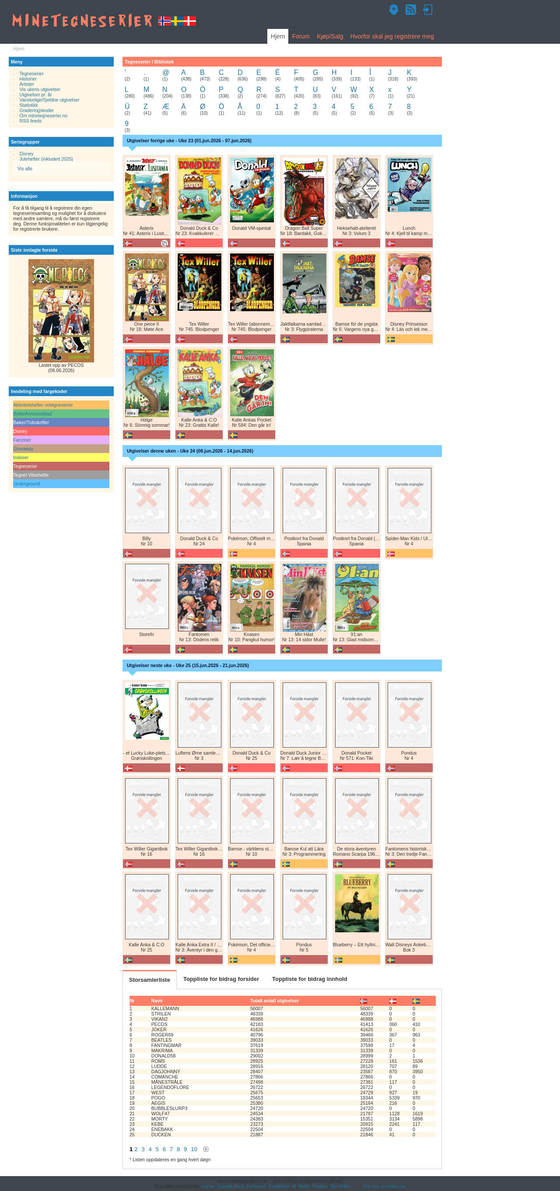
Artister (27, 84)
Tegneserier (32, 73)
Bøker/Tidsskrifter (31, 422)
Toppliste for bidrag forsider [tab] (221, 979)
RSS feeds (31, 120)
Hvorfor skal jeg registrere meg (392, 36)
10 (194, 1149)
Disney (27, 153)
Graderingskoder (37, 110)
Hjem (278, 36)
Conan (208, 1186)
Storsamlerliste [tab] (149, 980)
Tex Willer (340, 1186)
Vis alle (25, 168)
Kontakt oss (394, 1186)
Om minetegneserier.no (44, 115)
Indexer (20, 457)
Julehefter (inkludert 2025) (47, 159)
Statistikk (29, 105)
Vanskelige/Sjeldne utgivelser (50, 99)
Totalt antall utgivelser (274, 1000)
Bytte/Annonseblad (32, 413)
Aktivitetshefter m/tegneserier (43, 405)
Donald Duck (230, 1186)
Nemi (304, 1186)
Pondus (320, 1186)
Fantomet (256, 1186)
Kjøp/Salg (330, 36)
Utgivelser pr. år (36, 94)
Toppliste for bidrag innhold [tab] (309, 979)
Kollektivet (279, 1186)
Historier (28, 78)
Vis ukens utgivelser (40, 89)
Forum (300, 36)
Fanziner (22, 440)
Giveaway (23, 448)
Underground (26, 483)
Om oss (371, 1186)
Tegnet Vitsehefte (31, 475)
